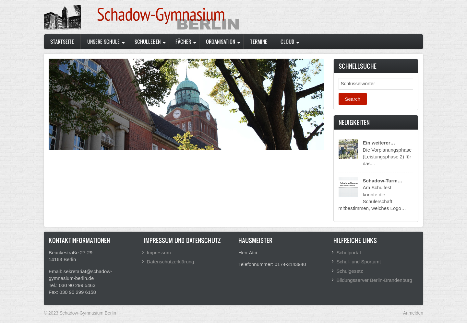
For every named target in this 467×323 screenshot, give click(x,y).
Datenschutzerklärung (170, 261)
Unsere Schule (103, 41)
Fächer (183, 41)
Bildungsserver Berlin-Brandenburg (374, 280)
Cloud (287, 41)
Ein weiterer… (379, 142)
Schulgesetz (350, 271)
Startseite (62, 41)
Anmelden (413, 313)
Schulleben (148, 41)
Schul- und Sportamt (359, 261)
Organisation (220, 41)
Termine (258, 41)
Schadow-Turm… (382, 180)
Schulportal (349, 252)
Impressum (159, 252)
